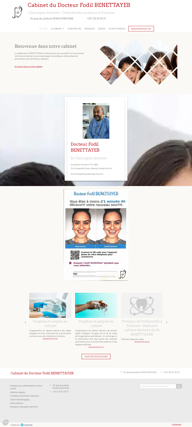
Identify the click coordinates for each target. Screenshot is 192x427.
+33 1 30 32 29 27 (171, 372)
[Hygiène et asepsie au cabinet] (50, 305)
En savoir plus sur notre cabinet (28, 66)
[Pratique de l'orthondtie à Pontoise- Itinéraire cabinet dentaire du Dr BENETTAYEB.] (142, 305)
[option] (50, 317)
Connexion (176, 424)
